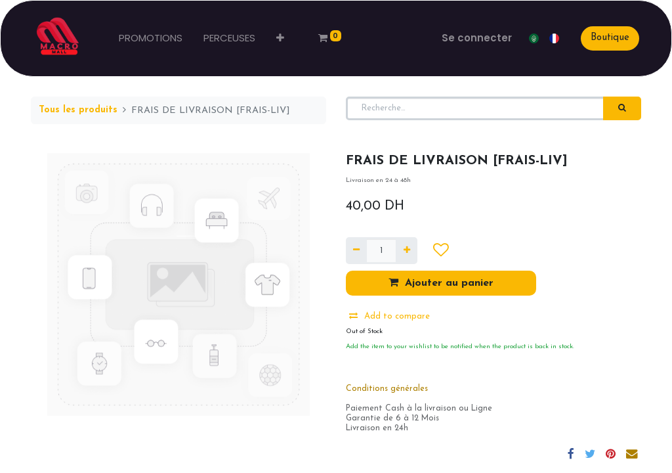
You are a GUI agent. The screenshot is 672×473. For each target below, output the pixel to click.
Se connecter (475, 38)
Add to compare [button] (389, 316)
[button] (281, 38)
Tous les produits (78, 110)
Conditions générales (387, 389)
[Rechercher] (622, 108)
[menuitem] (152, 38)
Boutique (608, 38)
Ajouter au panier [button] (441, 282)
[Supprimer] (356, 251)
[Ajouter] (406, 251)
